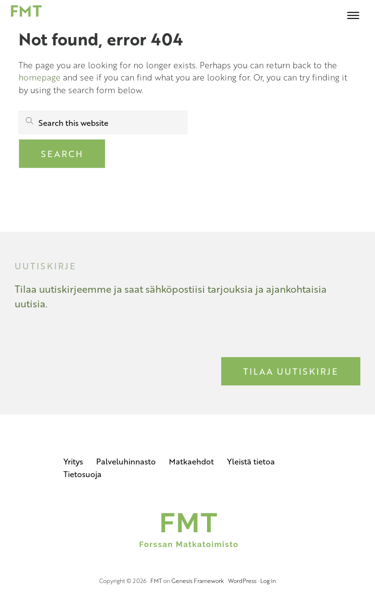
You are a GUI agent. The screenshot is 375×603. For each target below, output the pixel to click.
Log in (268, 580)
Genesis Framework (197, 580)
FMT (156, 580)
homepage (40, 77)
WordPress (242, 580)
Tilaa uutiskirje (290, 371)
